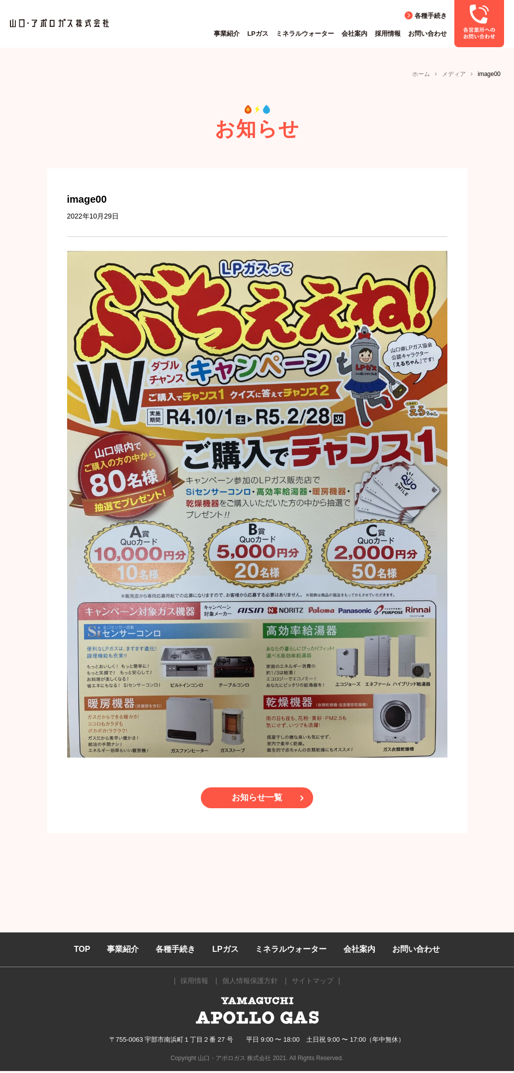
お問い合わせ (427, 33)
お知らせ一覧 (257, 799)
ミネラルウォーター (305, 33)
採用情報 (388, 33)
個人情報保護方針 (250, 983)
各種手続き (431, 15)
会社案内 (354, 33)
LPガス (257, 33)
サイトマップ (313, 983)
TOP (82, 951)
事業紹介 (227, 33)
